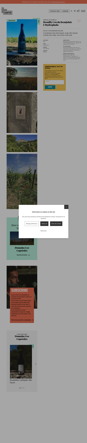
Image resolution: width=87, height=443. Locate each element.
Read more (44, 230)
